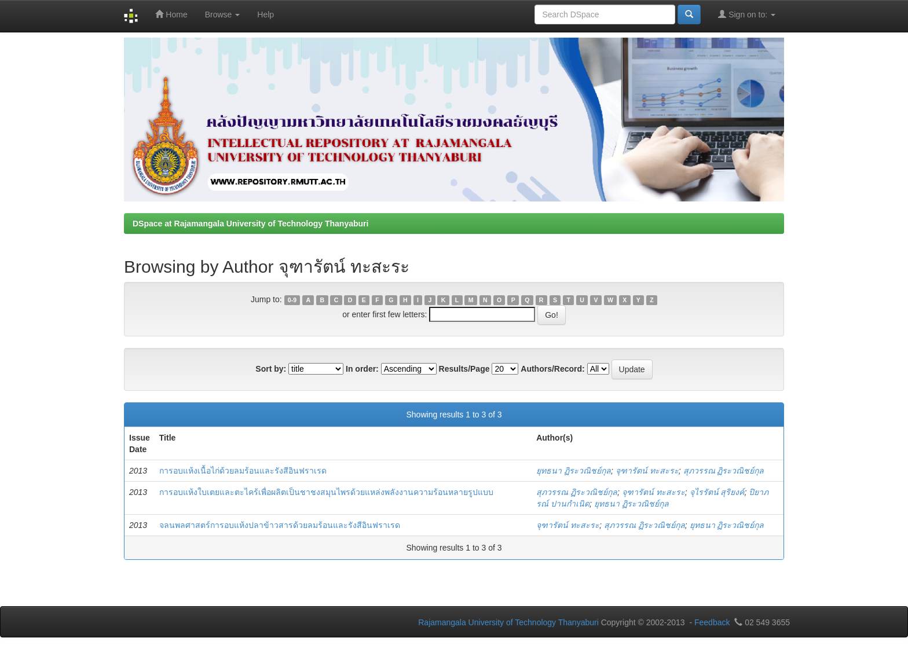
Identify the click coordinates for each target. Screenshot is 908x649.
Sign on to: (746, 14)
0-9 (292, 299)
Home (171, 14)
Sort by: (270, 368)
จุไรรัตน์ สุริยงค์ (717, 492)
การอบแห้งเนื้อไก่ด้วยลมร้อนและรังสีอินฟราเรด (243, 470)
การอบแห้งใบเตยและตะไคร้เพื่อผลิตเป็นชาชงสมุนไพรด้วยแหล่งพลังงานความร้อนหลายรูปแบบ (326, 492)
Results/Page (464, 368)
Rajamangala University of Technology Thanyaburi (508, 622)
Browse (222, 14)
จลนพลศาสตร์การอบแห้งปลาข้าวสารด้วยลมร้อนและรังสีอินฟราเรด (279, 525)
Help (265, 14)
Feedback (712, 622)
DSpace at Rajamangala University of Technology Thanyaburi (250, 223)
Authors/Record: (552, 368)
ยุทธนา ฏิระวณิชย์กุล (573, 470)
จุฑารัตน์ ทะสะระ (647, 470)
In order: (362, 368)
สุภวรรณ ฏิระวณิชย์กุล (723, 470)
